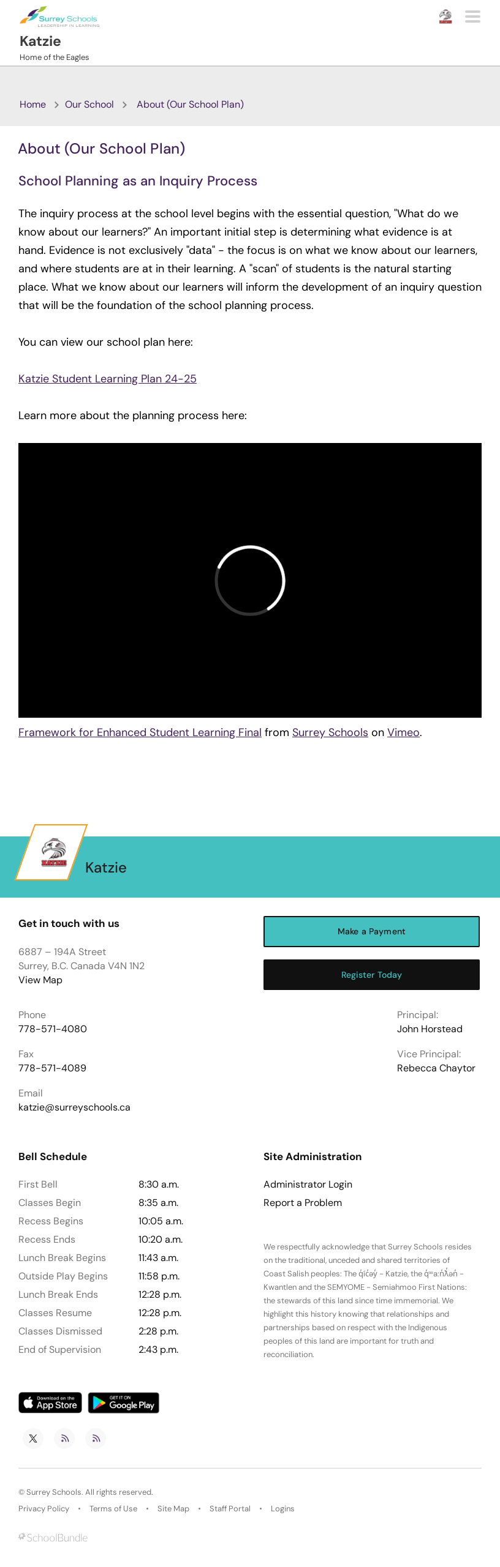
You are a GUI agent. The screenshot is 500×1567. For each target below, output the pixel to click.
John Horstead (430, 1028)
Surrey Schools (330, 732)
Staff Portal (230, 1508)
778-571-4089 (52, 1068)
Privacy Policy (43, 1508)
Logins (283, 1508)
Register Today (372, 974)
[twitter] (33, 1438)
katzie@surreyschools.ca (74, 1107)
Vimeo (403, 732)
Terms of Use (113, 1508)
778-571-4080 (52, 1028)
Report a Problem (302, 1203)
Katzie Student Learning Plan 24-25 (107, 378)
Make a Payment (372, 931)
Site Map (173, 1508)
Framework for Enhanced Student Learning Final (140, 732)
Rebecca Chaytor (436, 1068)
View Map (40, 979)
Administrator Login (307, 1184)
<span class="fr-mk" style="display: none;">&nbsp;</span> (250, 580)
